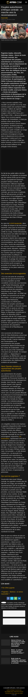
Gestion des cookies (19, 693)
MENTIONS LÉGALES (18, 691)
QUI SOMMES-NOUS (9, 691)
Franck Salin (4, 18)
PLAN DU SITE (18, 690)
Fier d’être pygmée (8, 588)
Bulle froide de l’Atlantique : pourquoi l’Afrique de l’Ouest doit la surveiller (18, 661)
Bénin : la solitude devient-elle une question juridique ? (17, 651)
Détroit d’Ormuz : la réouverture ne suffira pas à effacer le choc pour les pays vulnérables (18, 643)
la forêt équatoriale (15, 223)
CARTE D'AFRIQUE (11, 690)
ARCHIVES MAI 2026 (9, 693)
